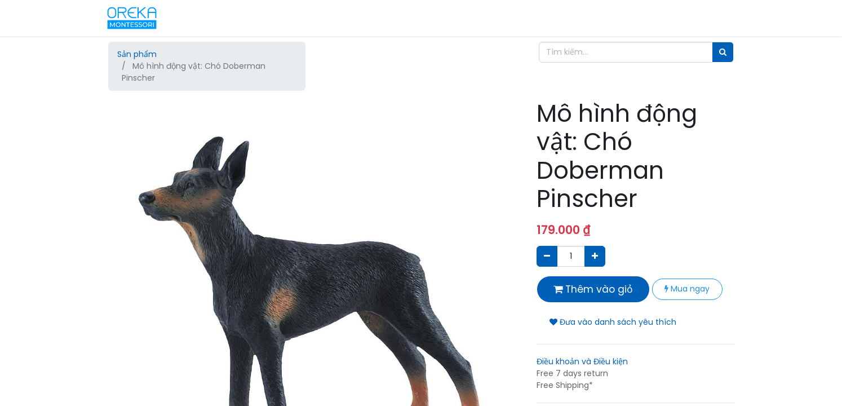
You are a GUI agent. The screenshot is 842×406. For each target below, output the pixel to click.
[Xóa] (547, 256)
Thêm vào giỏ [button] (593, 289)
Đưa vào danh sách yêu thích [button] (612, 322)
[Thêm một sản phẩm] (594, 256)
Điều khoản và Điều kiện (582, 361)
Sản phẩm (137, 54)
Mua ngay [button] (687, 288)
